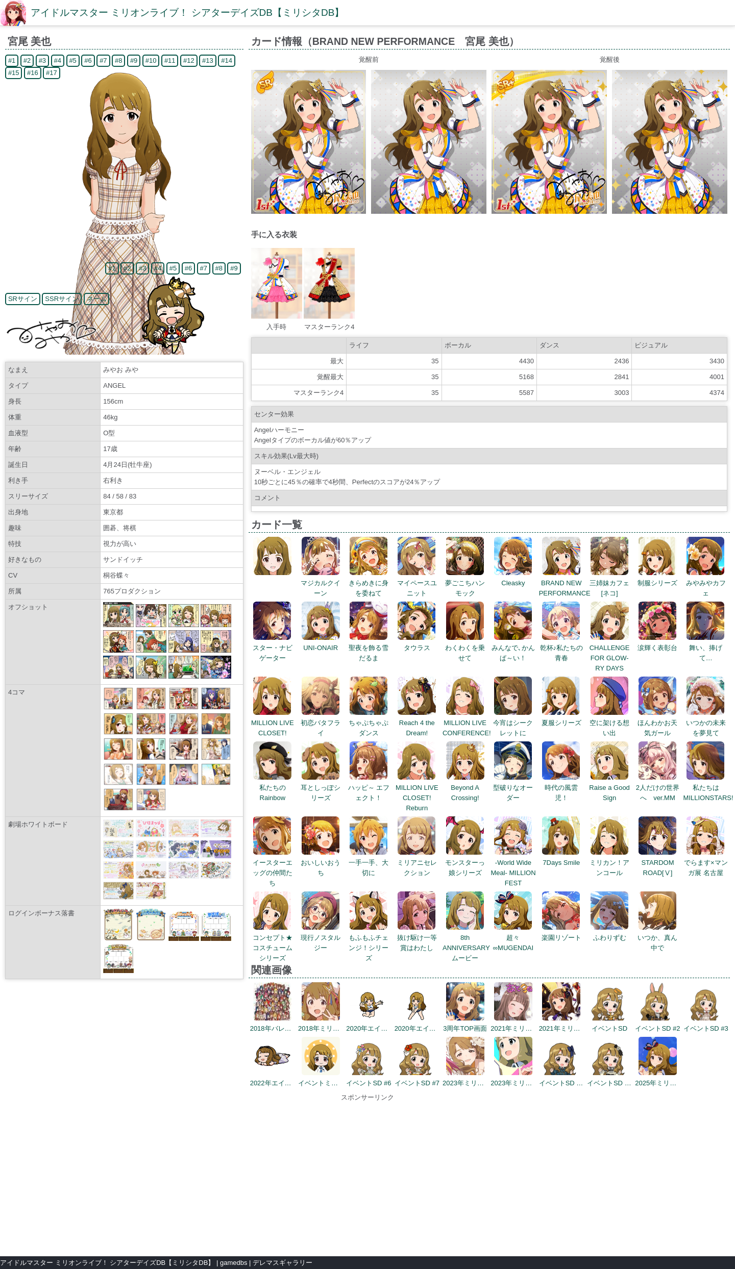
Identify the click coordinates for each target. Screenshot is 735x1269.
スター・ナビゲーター (272, 648)
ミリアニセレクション (417, 863)
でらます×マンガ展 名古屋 (706, 863)
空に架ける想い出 (609, 723)
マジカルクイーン (320, 583)
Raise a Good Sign (609, 788)
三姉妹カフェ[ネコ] (609, 583)
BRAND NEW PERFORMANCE (565, 583)
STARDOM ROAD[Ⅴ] (658, 863)
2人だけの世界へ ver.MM (657, 788)
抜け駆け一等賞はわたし (417, 938)
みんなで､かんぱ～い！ (513, 648)
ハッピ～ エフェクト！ (369, 788)
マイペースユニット (417, 583)
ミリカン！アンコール (609, 863)
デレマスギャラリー (282, 1262)
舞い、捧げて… (706, 648)
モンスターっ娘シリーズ (465, 863)
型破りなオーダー (513, 788)
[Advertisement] (367, 1174)
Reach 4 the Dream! (417, 723)
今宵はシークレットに (513, 723)
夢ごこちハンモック (465, 583)
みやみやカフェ (706, 583)
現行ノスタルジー (320, 938)
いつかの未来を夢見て (706, 723)
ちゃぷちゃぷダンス (368, 723)
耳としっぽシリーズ (320, 788)
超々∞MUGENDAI (513, 938)
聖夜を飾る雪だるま (368, 648)
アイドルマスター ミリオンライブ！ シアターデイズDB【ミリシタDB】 (187, 12)
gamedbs (233, 1262)
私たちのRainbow (272, 788)
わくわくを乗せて (465, 648)
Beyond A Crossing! (465, 788)
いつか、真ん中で (657, 938)
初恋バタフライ (320, 723)
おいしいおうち (320, 863)
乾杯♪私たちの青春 (561, 648)
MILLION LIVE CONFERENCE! (467, 723)
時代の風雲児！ (561, 788)
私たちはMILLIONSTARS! (708, 788)
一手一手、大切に (368, 863)
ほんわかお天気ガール (657, 723)
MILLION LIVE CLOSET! (272, 723)
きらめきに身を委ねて (368, 583)
